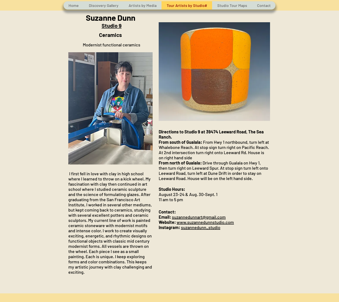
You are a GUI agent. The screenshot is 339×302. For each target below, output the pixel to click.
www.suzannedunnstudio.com (205, 222)
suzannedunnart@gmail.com (199, 217)
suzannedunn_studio (200, 227)
